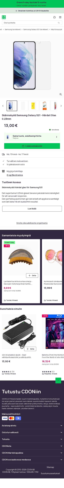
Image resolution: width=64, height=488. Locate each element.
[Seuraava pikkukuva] (61, 106)
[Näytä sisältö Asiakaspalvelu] (32, 426)
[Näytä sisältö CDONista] (32, 447)
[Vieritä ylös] (58, 380)
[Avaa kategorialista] (60, 17)
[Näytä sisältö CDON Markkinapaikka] (32, 453)
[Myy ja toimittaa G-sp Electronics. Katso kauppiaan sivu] (15, 175)
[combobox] (32, 23)
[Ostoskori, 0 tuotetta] (54, 17)
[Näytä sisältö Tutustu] (32, 440)
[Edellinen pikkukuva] (3, 106)
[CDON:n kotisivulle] (4, 17)
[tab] (12, 106)
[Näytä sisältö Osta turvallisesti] (32, 433)
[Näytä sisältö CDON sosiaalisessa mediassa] (32, 460)
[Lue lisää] (32, 209)
